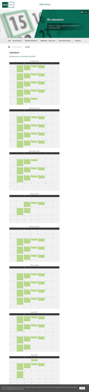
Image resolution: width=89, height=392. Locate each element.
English (85, 12)
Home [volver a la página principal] (9, 47)
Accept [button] (82, 388)
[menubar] (44, 40)
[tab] (44, 5)
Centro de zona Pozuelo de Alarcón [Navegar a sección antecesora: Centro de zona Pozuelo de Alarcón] (17, 47)
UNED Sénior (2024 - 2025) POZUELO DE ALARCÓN (22, 56)
